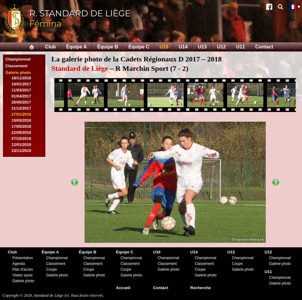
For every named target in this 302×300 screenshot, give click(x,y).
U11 (240, 46)
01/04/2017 (21, 96)
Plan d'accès (22, 269)
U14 (183, 46)
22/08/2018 (21, 132)
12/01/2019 (21, 144)
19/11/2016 (21, 78)
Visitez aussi (22, 275)
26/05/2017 (21, 102)
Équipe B (107, 46)
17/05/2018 (21, 126)
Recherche (200, 287)
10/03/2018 (21, 120)
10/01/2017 (21, 84)
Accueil (123, 287)
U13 (202, 46)
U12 (221, 46)
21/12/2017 (21, 108)
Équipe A (76, 46)
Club (50, 46)
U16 (163, 46)
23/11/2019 (21, 150)
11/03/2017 (21, 90)
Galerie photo (18, 72)
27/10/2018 (21, 138)
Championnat (18, 59)
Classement (16, 66)
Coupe (51, 269)
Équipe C (138, 46)
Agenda (18, 264)
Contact (264, 46)
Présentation (22, 258)
